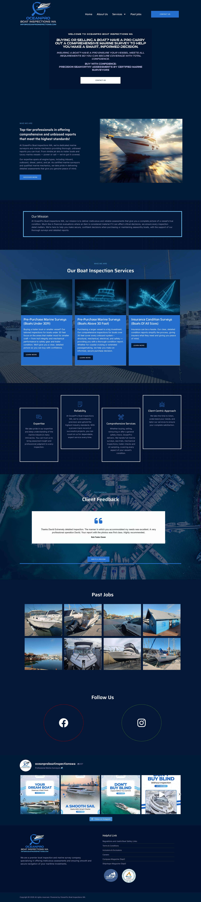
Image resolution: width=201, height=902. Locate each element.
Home (88, 14)
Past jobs (135, 14)
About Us (102, 14)
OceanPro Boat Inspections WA (73, 897)
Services (119, 14)
